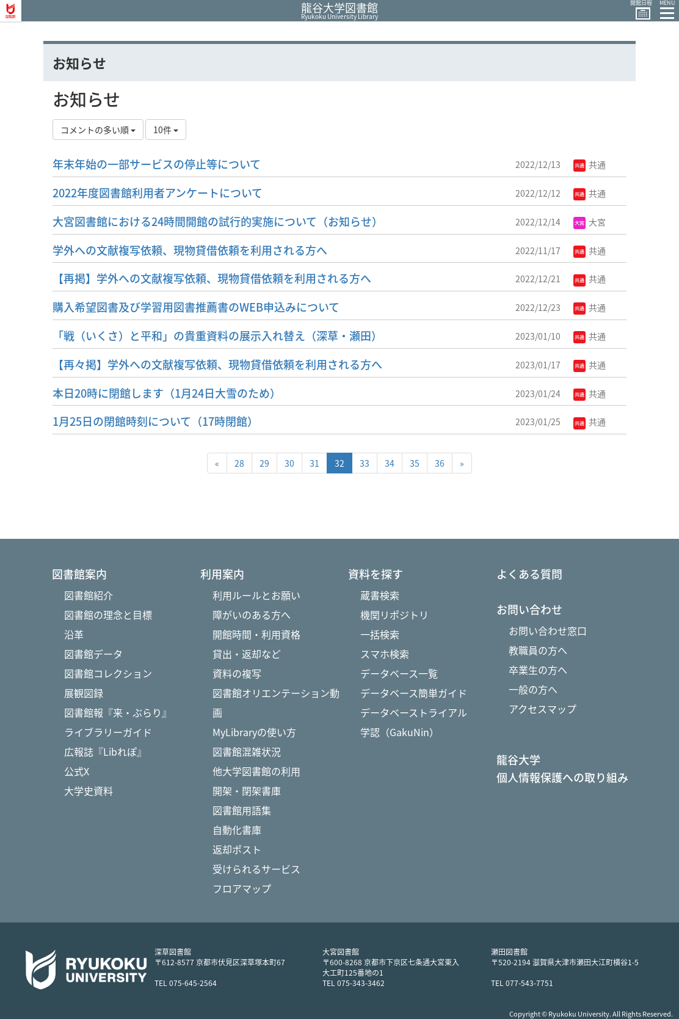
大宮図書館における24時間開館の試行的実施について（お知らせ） (218, 221)
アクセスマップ (542, 708)
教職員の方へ (538, 650)
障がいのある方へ (251, 614)
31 (314, 463)
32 (339, 463)
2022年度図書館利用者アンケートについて (158, 192)
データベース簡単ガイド (413, 692)
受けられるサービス (256, 868)
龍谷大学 (518, 760)
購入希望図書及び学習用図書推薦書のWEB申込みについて (196, 307)
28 (239, 463)
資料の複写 (236, 673)
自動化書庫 (236, 829)
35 (414, 463)
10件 (165, 129)
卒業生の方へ (538, 669)
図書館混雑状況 (246, 751)
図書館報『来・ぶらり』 (118, 712)
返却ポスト (236, 849)
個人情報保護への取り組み (562, 778)
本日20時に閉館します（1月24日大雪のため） (167, 393)
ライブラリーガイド (108, 732)
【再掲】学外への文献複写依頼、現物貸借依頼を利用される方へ (212, 278)
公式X (76, 771)
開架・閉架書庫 (246, 790)
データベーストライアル (413, 712)
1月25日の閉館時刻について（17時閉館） (155, 421)
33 (364, 463)
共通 (589, 164)
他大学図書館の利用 (256, 771)
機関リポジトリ (394, 614)
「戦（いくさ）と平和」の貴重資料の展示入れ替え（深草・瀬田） (217, 335)
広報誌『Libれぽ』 (105, 751)
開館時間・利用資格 (256, 634)
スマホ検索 (384, 653)
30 (289, 463)
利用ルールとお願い (256, 595)
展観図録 (83, 692)
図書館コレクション (108, 673)
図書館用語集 (241, 810)
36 (440, 463)
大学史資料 (88, 790)
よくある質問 (529, 574)
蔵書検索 (379, 595)
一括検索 (379, 634)
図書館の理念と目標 (108, 614)
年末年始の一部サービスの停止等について (157, 164)
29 (264, 463)
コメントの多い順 (98, 129)
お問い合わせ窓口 (548, 630)
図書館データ (93, 653)
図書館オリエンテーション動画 (276, 702)
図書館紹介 (88, 595)
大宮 (589, 222)
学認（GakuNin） (399, 732)
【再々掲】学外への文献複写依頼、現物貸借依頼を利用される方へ (217, 364)
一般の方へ (533, 689)
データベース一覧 (399, 673)
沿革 (74, 634)
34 (389, 463)
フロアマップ (241, 888)
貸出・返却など (246, 653)
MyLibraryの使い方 (254, 732)
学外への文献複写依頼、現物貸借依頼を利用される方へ (190, 250)
